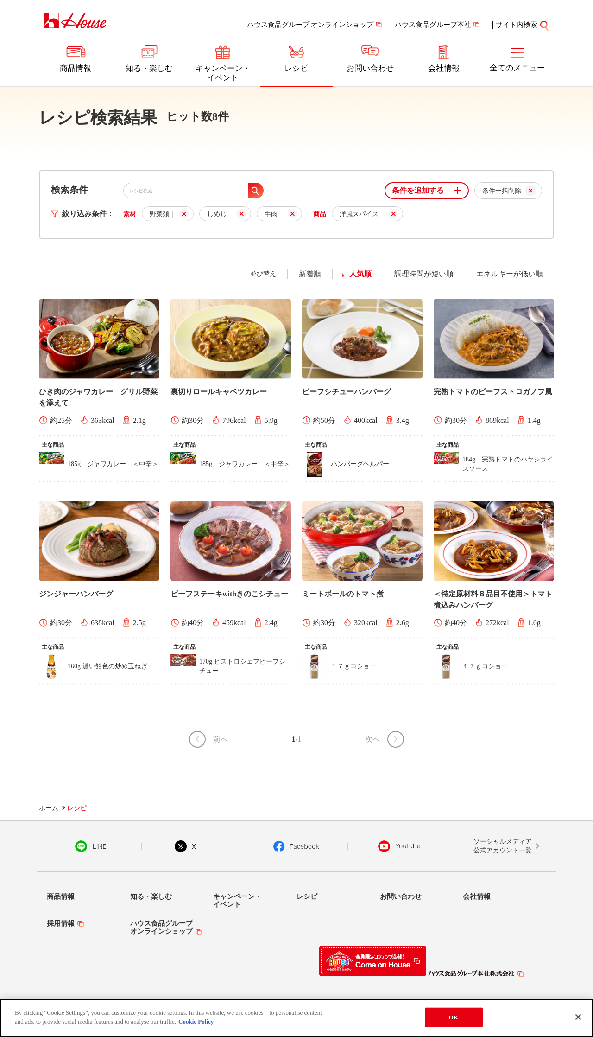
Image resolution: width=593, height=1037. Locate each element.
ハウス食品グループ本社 (433, 24)
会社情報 (444, 68)
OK (453, 1018)
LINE (91, 846)
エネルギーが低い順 (509, 274)
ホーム (48, 808)
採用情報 (61, 923)
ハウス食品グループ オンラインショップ (310, 24)
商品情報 (75, 68)
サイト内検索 (522, 24)
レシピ (296, 68)
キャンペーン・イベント (223, 73)
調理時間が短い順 (424, 274)
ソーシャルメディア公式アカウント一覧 (502, 846)
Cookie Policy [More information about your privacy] (196, 1022)
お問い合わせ (370, 68)
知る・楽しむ (149, 68)
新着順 (310, 274)
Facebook (296, 846)
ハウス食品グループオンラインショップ (161, 927)
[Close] (578, 1018)
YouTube (399, 846)
